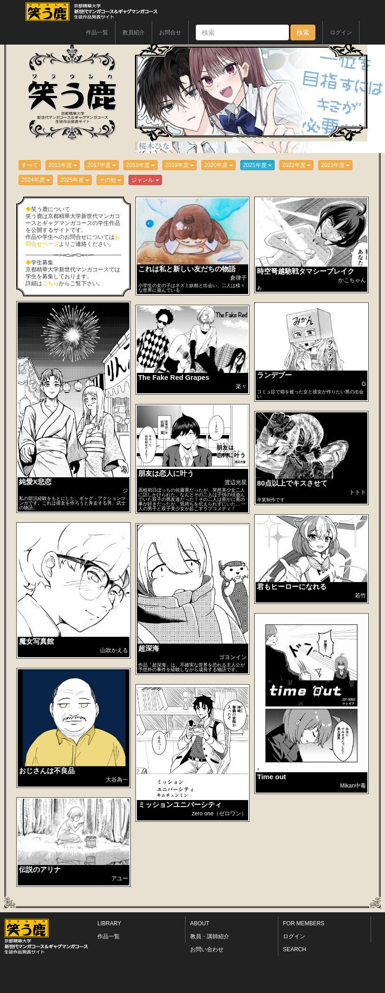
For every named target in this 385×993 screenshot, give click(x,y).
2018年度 (140, 165)
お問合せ (170, 32)
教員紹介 (133, 32)
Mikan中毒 (353, 785)
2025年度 (74, 180)
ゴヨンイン (233, 657)
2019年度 (179, 165)
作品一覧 (97, 32)
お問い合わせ (207, 949)
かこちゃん (352, 280)
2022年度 (296, 165)
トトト (357, 492)
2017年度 (101, 165)
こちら (50, 283)
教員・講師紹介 (209, 936)
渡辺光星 (236, 482)
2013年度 (62, 165)
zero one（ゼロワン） (219, 813)
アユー (119, 878)
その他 (110, 180)
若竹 (360, 595)
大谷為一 (117, 779)
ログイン (341, 32)
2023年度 (335, 165)
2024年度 (35, 180)
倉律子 (238, 278)
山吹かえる (114, 650)
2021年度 (257, 165)
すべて (29, 165)
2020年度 (218, 165)
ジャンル (145, 180)
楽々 (241, 386)
